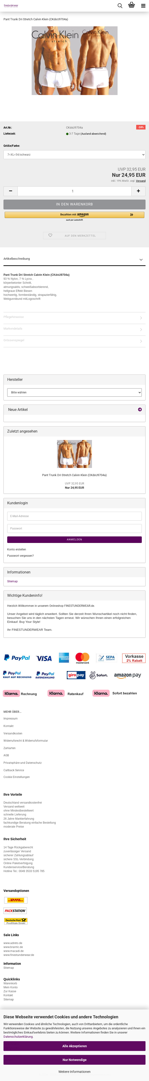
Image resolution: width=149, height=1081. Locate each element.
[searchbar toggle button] (120, 6)
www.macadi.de (13, 951)
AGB (6, 755)
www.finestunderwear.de (18, 955)
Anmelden (74, 539)
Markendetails (12, 328)
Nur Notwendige (75, 1060)
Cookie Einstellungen (16, 777)
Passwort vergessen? (20, 555)
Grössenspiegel (13, 340)
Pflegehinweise (13, 317)
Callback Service (13, 770)
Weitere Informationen (74, 1072)
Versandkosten (12, 733)
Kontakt (8, 726)
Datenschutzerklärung (18, 1036)
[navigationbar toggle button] (143, 6)
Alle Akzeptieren (74, 1046)
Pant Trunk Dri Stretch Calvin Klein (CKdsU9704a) (74, 475)
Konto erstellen (16, 549)
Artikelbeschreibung (16, 258)
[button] (10, 191)
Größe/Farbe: (11, 145)
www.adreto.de (12, 943)
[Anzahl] (74, 191)
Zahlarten (9, 748)
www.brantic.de (13, 947)
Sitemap (12, 581)
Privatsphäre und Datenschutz (22, 762)
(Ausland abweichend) (93, 133)
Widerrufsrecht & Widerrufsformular (25, 740)
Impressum (10, 718)
